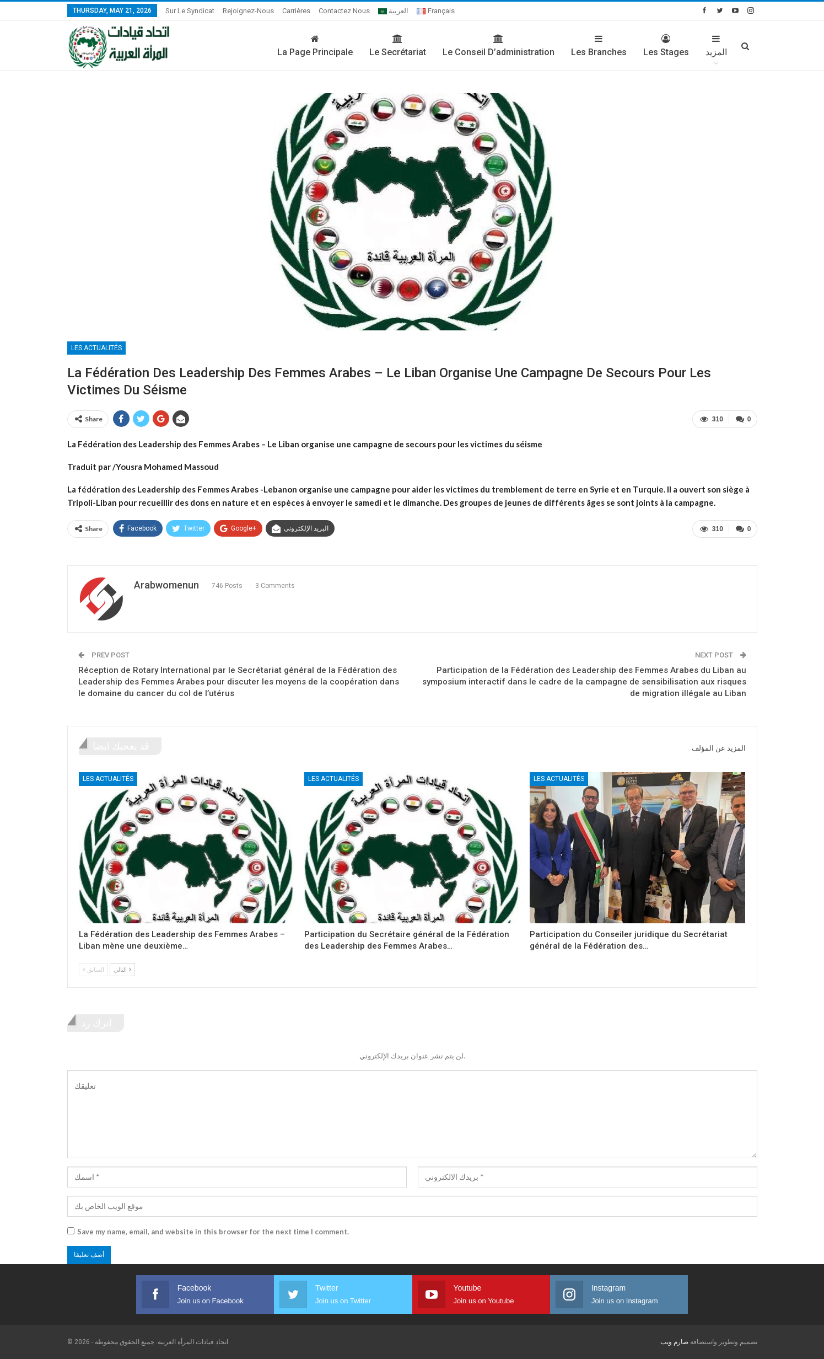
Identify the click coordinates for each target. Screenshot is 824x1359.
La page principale (315, 45)
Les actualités (96, 348)
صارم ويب (674, 1342)
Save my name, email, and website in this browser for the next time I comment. (213, 1231)
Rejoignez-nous (248, 11)
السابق (93, 969)
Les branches (599, 45)
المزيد (716, 45)
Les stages (666, 45)
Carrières (296, 11)
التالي (122, 969)
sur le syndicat (189, 11)
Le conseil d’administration (498, 45)
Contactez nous (344, 11)
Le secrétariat (397, 45)
